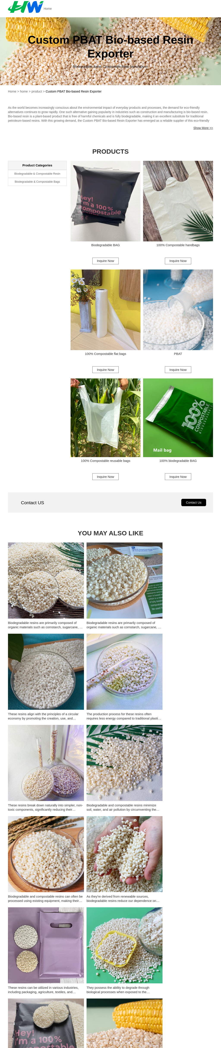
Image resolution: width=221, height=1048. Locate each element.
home (24, 91)
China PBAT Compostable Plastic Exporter (41, 906)
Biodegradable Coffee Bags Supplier (176, 887)
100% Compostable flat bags (106, 355)
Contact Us (193, 507)
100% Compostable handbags (178, 245)
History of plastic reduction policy (139, 771)
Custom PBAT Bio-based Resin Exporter (76, 91)
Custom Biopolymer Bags (99, 887)
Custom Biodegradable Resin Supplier (108, 915)
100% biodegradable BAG (178, 464)
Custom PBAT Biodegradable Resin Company (111, 906)
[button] (52, 827)
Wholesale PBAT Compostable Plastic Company (180, 906)
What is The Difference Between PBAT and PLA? (151, 844)
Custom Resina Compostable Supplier (177, 915)
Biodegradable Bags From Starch (35, 887)
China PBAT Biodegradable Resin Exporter (180, 896)
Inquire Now (105, 261)
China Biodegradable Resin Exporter (37, 915)
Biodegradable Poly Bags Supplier (105, 896)
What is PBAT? (126, 790)
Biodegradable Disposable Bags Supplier (40, 896)
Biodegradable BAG (105, 245)
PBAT (178, 355)
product (37, 91)
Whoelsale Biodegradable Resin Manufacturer (111, 924)
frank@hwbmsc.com (164, 1039)
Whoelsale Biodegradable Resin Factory (178, 924)
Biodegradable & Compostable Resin (37, 173)
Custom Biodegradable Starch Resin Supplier (41, 924)
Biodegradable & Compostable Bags (37, 182)
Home (57, 8)
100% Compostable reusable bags (105, 464)
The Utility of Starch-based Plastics (141, 826)
